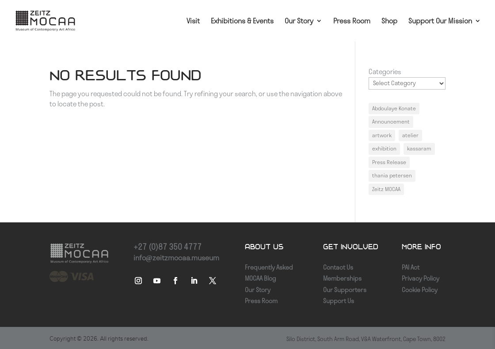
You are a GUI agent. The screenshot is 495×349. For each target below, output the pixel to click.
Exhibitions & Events (242, 21)
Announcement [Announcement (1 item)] (391, 121)
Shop (389, 21)
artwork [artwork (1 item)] (382, 135)
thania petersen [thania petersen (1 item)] (392, 175)
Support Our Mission (440, 21)
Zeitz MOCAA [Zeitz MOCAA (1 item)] (386, 189)
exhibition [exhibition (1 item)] (384, 148)
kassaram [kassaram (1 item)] (419, 148)
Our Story (299, 21)
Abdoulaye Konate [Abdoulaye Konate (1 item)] (394, 108)
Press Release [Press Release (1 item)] (389, 162)
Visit (193, 21)
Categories (385, 72)
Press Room (351, 21)
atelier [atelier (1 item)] (410, 135)
